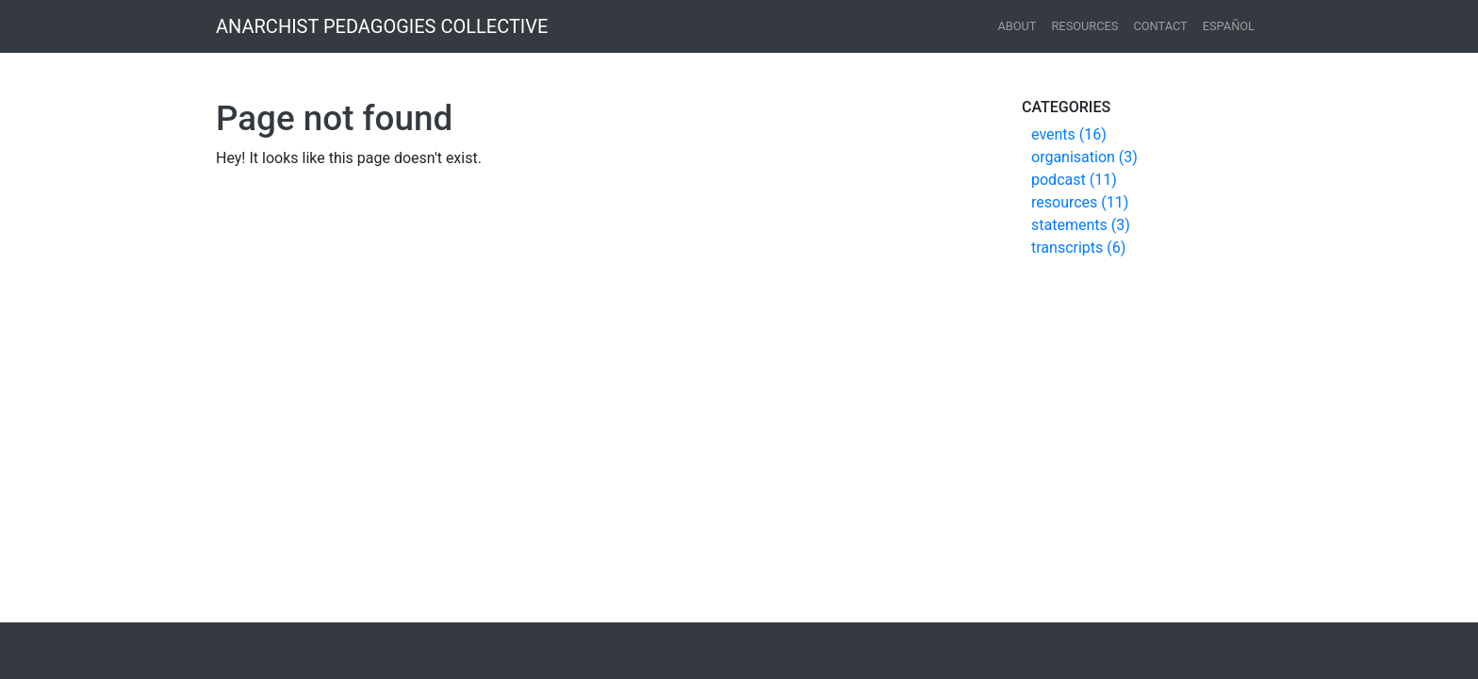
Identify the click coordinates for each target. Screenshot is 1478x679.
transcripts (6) (1078, 248)
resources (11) (1079, 202)
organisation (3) (1084, 157)
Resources (1084, 26)
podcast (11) (1074, 180)
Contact (1160, 26)
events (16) (1069, 134)
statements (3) (1080, 225)
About (1016, 26)
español (1229, 26)
